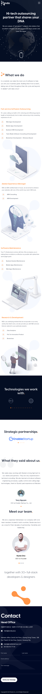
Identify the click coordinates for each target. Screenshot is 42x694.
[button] (10, 407)
